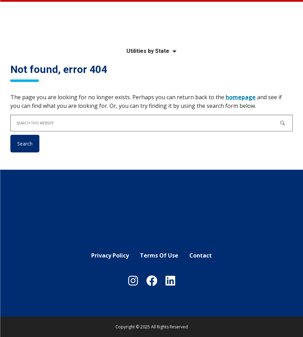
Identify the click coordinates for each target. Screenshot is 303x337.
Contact (200, 255)
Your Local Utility (151, 21)
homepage (241, 97)
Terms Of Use (159, 255)
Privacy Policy (110, 255)
